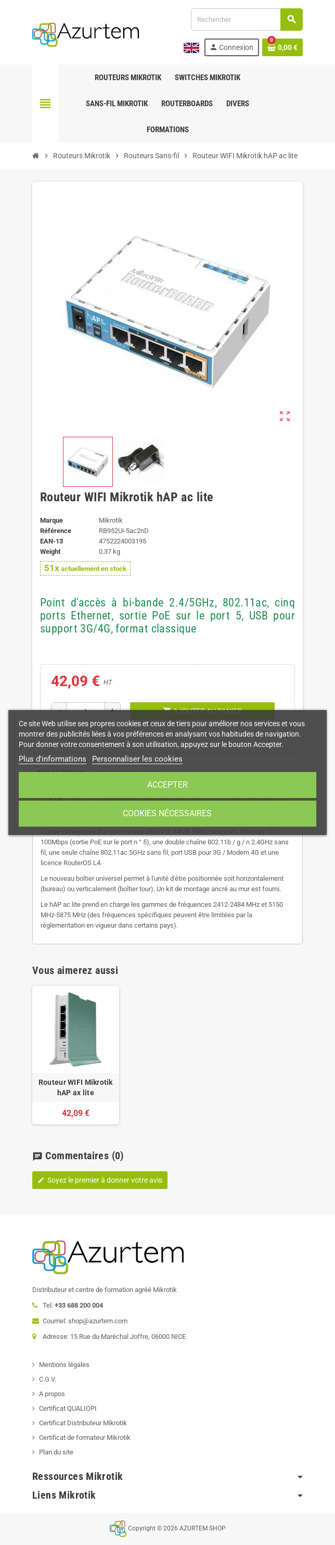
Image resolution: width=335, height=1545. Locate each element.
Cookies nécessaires (167, 813)
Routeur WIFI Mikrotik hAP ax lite (75, 1087)
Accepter (167, 785)
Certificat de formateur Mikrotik (85, 1437)
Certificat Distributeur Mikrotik (83, 1423)
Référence (55, 531)
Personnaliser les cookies (137, 759)
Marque (51, 520)
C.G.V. (47, 1379)
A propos (52, 1394)
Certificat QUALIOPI (68, 1408)
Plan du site (56, 1452)
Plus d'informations (52, 759)
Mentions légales (64, 1365)
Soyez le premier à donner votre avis (99, 1180)
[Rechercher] (246, 19)
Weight (50, 551)
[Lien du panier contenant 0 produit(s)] (282, 47)
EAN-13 (51, 541)
